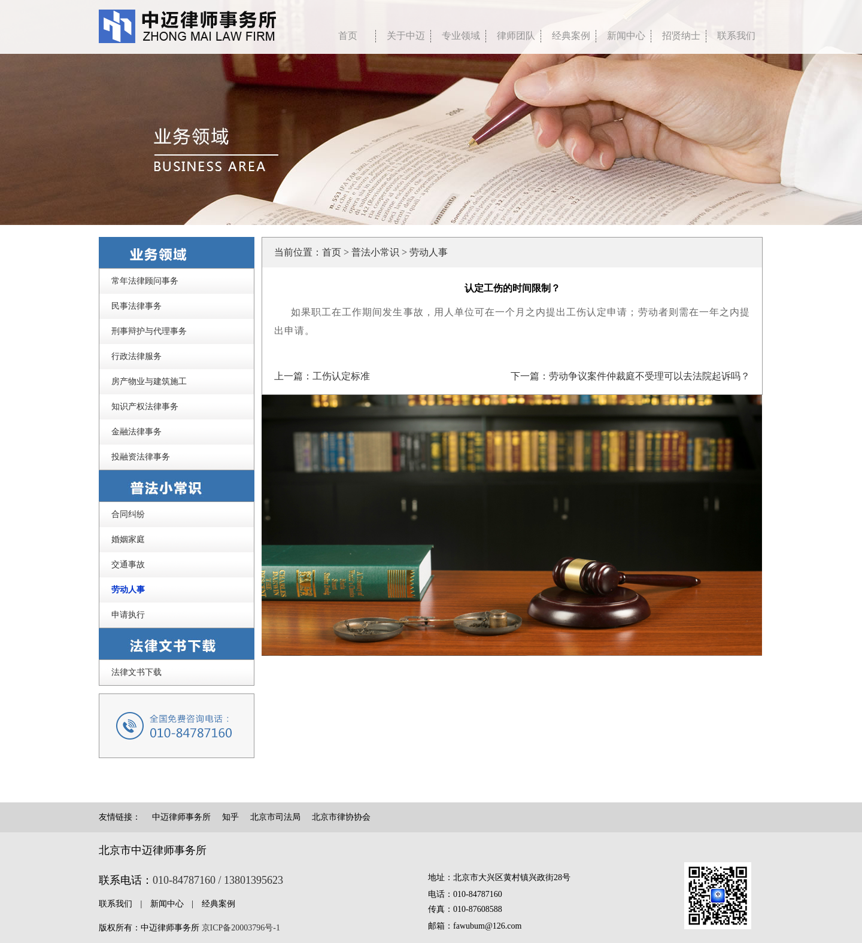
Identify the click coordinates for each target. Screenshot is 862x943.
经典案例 (571, 36)
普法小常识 (375, 252)
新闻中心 (626, 36)
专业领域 (461, 36)
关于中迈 (406, 36)
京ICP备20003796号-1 (241, 927)
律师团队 (516, 36)
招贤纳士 (681, 36)
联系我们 (736, 36)
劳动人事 (428, 252)
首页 (331, 252)
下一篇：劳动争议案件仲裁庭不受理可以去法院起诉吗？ (630, 376)
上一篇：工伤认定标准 (322, 376)
